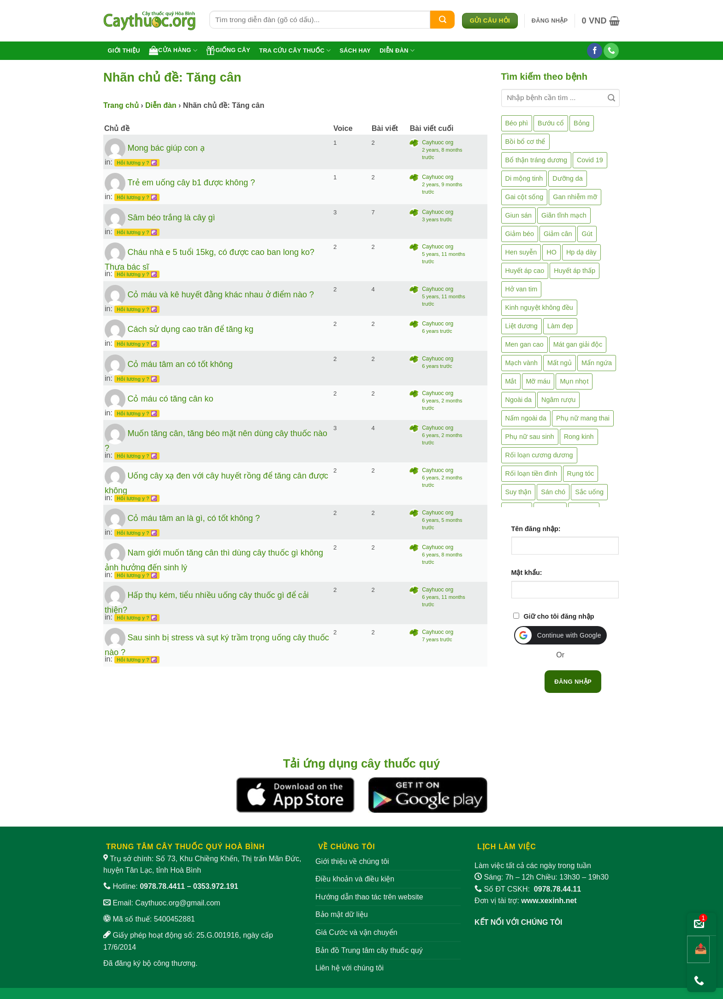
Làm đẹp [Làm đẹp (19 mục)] (560, 326)
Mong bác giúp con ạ (165, 148)
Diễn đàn (397, 50)
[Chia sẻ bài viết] (698, 949)
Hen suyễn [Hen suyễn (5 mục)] (521, 252)
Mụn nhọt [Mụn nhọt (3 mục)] (574, 381)
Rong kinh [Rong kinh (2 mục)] (579, 436)
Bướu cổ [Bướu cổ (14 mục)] (551, 123)
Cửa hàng (173, 50)
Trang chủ (121, 105)
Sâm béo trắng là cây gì (171, 217)
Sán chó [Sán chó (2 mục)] (553, 492)
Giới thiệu (124, 50)
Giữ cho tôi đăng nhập (559, 616)
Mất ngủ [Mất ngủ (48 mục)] (559, 362)
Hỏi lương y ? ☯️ (137, 163)
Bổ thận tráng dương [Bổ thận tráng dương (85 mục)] (536, 160)
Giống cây (228, 50)
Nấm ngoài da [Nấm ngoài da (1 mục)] (526, 418)
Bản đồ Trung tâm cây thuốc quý (369, 950)
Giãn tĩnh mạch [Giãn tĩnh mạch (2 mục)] (564, 215)
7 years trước (437, 639)
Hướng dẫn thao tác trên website (369, 897)
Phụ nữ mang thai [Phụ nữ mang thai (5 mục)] (583, 418)
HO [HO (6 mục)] (551, 252)
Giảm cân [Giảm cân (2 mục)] (558, 233)
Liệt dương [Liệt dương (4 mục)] (521, 326)
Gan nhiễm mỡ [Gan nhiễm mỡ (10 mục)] (575, 197)
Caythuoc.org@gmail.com (177, 903)
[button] (550, 21)
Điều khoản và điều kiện (354, 879)
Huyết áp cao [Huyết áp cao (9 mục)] (525, 270)
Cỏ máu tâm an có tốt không (179, 363)
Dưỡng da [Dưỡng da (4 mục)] (567, 178)
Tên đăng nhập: (536, 528)
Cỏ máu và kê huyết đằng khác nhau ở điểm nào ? (220, 294)
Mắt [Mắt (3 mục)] (510, 381)
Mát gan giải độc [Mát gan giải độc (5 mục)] (578, 344)
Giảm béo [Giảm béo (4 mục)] (519, 233)
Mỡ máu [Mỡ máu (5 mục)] (538, 381)
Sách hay (355, 50)
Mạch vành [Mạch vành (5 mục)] (521, 362)
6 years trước (437, 331)
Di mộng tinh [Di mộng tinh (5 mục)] (524, 178)
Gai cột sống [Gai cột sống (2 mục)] (524, 197)
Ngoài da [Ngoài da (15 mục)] (518, 399)
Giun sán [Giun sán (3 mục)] (518, 215)
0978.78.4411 (162, 886)
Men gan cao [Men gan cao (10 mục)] (524, 344)
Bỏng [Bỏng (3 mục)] (582, 123)
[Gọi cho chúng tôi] (611, 51)
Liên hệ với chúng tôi (349, 968)
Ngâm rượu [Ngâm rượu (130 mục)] (558, 399)
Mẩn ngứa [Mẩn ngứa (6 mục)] (596, 362)
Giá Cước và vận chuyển (356, 932)
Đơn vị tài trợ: (525, 900)
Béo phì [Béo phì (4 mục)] (516, 123)
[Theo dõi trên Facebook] (594, 51)
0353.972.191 (215, 886)
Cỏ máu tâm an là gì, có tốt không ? (193, 518)
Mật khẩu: (526, 572)
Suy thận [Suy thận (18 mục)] (518, 492)
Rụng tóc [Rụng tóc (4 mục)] (580, 473)
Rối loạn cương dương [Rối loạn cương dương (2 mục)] (539, 455)
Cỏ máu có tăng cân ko (170, 398)
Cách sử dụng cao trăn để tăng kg (190, 329)
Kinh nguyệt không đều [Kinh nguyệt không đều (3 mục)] (539, 307)
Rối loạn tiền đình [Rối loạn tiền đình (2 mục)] (531, 473)
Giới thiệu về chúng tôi (352, 861)
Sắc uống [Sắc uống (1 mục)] (589, 492)
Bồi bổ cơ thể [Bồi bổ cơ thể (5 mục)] (525, 141)
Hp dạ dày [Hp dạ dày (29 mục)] (581, 252)
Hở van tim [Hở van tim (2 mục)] (521, 289)
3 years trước (437, 219)
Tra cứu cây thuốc (295, 50)
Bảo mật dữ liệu (341, 914)
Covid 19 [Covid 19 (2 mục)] (590, 160)
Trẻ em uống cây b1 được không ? (191, 182)
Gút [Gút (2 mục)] (586, 233)
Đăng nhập (573, 681)
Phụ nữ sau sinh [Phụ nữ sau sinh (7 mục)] (529, 436)
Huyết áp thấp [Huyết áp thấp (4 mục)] (574, 270)
